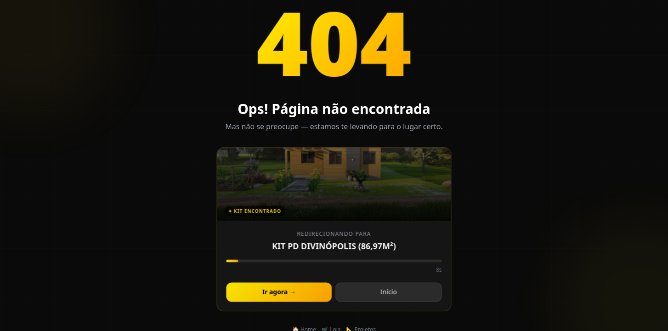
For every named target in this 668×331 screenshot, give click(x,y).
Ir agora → (279, 293)
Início (388, 293)
